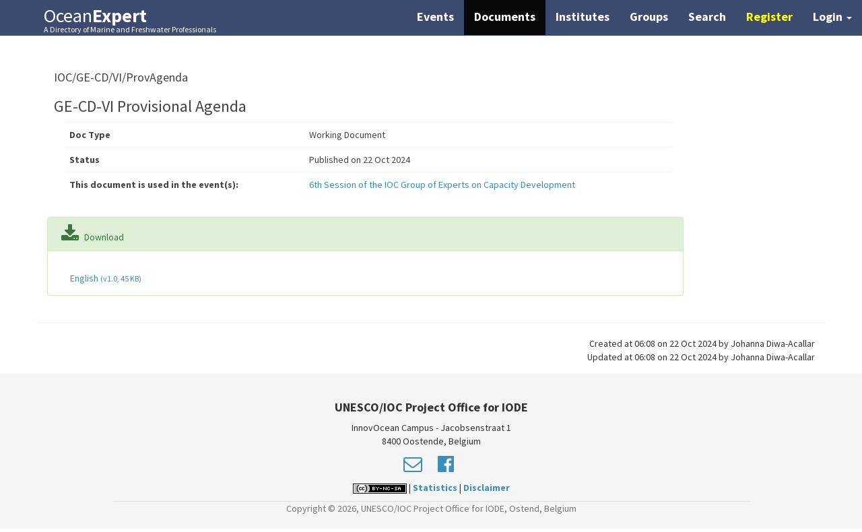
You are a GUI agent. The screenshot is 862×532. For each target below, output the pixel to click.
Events (435, 16)
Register (769, 16)
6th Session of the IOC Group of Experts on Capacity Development (442, 184)
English (104, 278)
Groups (649, 16)
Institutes (582, 16)
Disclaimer (486, 487)
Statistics (435, 487)
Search (707, 16)
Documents (504, 16)
